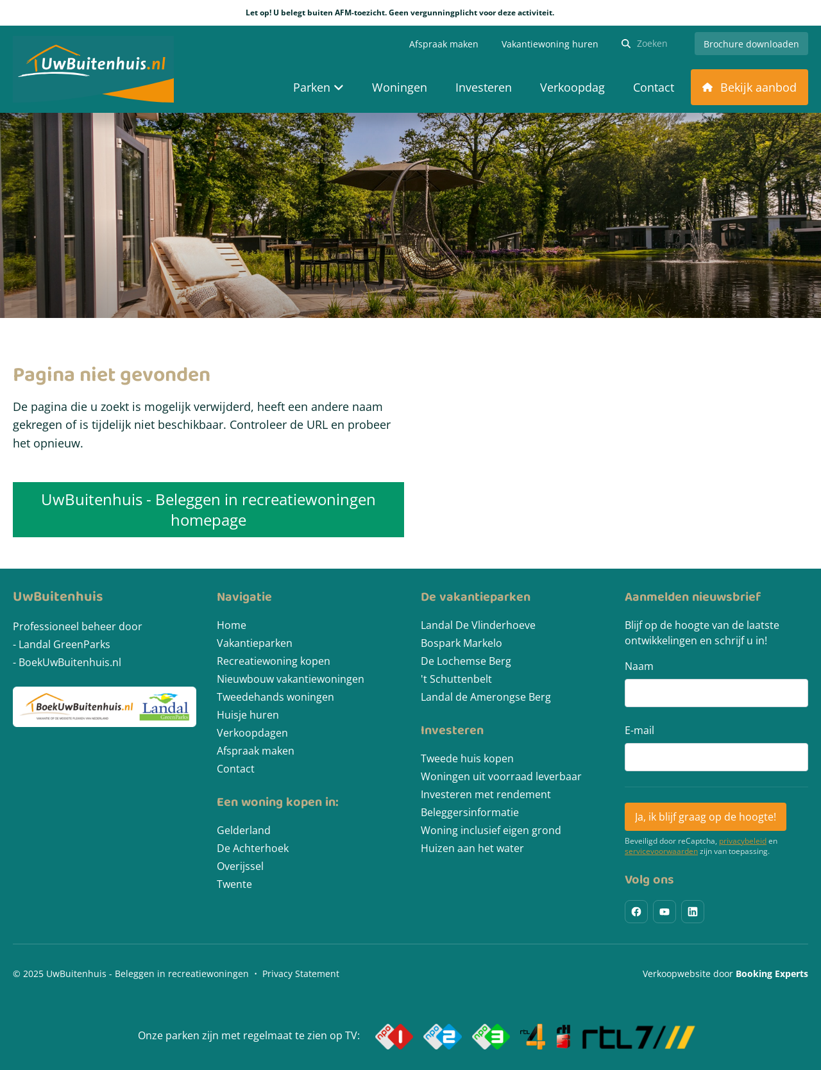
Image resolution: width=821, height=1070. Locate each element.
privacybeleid (742, 841)
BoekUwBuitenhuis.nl (70, 662)
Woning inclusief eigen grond (491, 830)
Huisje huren (248, 715)
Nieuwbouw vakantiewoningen (290, 679)
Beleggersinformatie (470, 812)
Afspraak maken (255, 751)
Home (231, 625)
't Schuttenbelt (456, 679)
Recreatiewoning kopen (273, 661)
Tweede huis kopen (467, 758)
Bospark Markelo (461, 643)
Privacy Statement (300, 973)
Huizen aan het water (472, 848)
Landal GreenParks (64, 644)
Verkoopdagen (252, 733)
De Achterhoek (253, 848)
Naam (639, 666)
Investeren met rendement (486, 794)
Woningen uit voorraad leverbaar (501, 776)
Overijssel (240, 866)
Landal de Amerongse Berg (486, 697)
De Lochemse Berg (466, 661)
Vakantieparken (254, 643)
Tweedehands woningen (275, 697)
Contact (236, 769)
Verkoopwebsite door (725, 973)
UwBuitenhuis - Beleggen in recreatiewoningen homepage (208, 509)
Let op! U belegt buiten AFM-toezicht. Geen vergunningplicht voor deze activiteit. (411, 13)
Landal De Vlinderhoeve (478, 625)
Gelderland (244, 830)
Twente (234, 884)
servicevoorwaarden (661, 851)
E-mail (639, 730)
